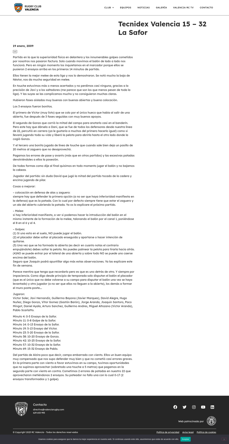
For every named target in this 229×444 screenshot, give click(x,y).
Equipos (125, 7)
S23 (15, 55)
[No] (224, 439)
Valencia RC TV (183, 7)
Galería (161, 7)
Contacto (206, 7)
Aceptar (185, 439)
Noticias (143, 7)
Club (109, 7)
